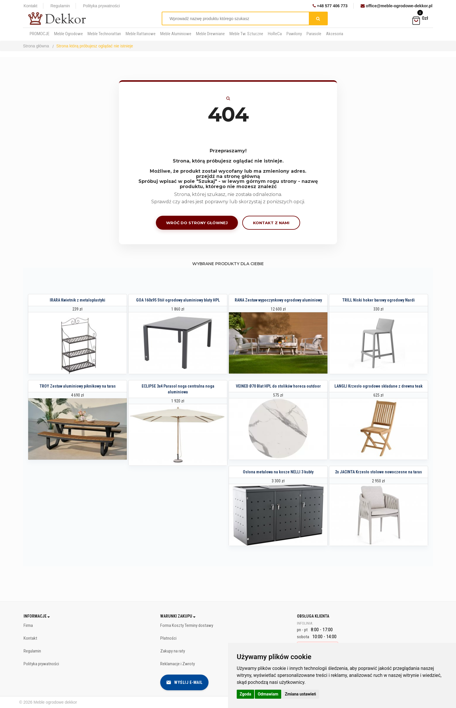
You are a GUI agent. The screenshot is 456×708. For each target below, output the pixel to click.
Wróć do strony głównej (197, 222)
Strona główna (36, 46)
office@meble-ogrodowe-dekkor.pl (396, 5)
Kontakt (30, 5)
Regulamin (60, 5)
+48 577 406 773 (330, 5)
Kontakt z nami (271, 222)
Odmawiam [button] (268, 694)
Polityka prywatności (101, 5)
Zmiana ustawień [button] (300, 694)
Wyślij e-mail (184, 682)
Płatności (168, 638)
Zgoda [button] (245, 694)
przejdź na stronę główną (228, 176)
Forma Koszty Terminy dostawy (186, 625)
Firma (28, 625)
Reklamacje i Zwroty (177, 663)
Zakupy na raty (172, 651)
